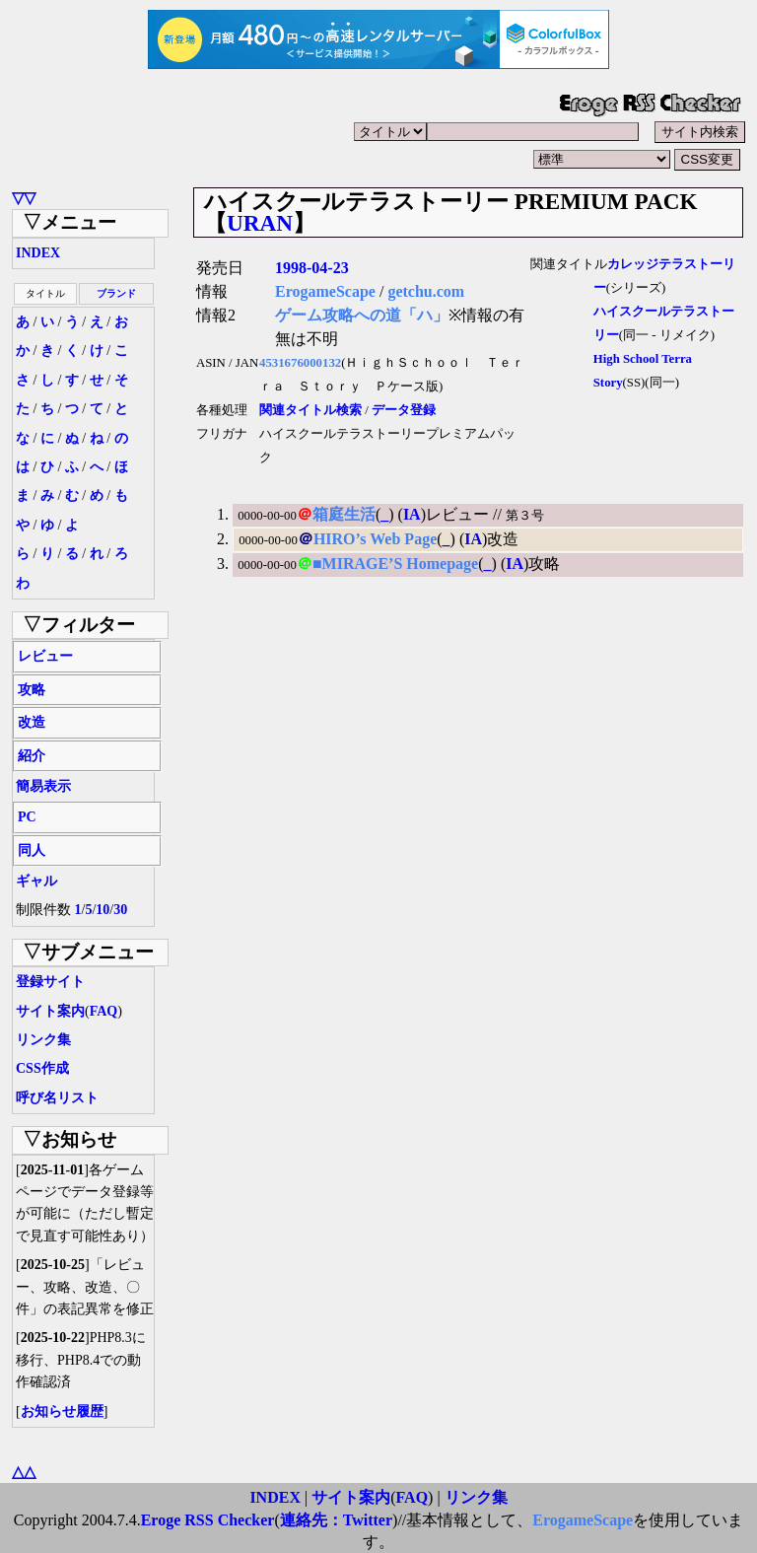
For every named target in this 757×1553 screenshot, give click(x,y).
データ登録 (404, 410)
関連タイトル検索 (310, 410)
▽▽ (23, 197)
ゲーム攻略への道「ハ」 (361, 315)
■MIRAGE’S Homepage (395, 563)
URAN (260, 223)
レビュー (45, 656)
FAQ (104, 1011)
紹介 (31, 755)
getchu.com (425, 291)
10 (102, 909)
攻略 (31, 689)
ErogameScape (325, 291)
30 (120, 909)
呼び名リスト (57, 1098)
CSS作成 (42, 1068)
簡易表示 (43, 786)
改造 (31, 722)
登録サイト (50, 981)
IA (412, 514)
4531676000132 (300, 363)
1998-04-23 (312, 267)
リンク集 (43, 1039)
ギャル (36, 881)
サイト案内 (50, 1011)
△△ (23, 1471)
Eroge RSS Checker (208, 1520)
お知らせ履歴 (62, 1411)
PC (27, 817)
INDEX (38, 253)
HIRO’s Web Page (375, 538)
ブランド (116, 293)
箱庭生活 (344, 514)
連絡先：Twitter (336, 1520)
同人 (31, 850)
